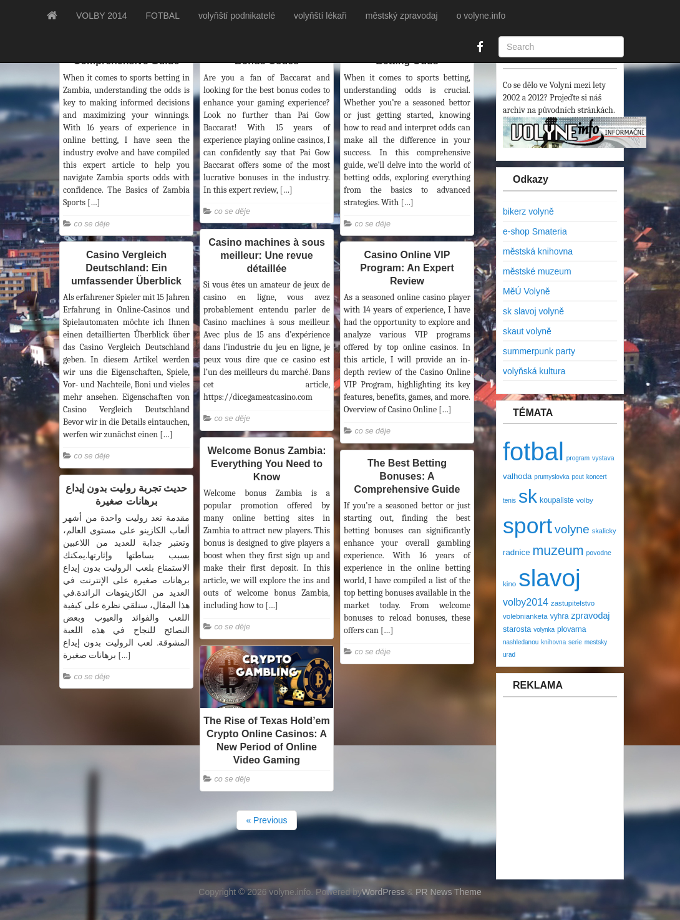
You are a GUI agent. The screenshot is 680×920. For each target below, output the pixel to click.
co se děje (92, 224)
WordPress (383, 892)
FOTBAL (162, 16)
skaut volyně (527, 331)
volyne (572, 529)
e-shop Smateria (535, 231)
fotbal (533, 451)
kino (509, 583)
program (578, 458)
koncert (596, 476)
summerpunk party (539, 351)
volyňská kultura (534, 371)
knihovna (553, 642)
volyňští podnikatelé (236, 16)
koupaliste (557, 500)
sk (527, 496)
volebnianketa (525, 616)
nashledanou (520, 642)
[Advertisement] (578, 794)
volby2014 (525, 602)
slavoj (549, 577)
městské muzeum (537, 271)
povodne (598, 552)
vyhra (559, 616)
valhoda (517, 476)
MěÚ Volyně (526, 291)
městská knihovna (538, 251)
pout (577, 476)
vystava (603, 458)
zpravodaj (590, 616)
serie (575, 642)
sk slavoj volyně (533, 311)
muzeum (557, 550)
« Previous (266, 820)
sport (527, 525)
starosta (517, 629)
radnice (516, 552)
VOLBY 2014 (101, 16)
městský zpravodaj (402, 16)
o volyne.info (481, 16)
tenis (509, 500)
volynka (544, 629)
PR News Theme (448, 892)
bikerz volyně (528, 211)
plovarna (571, 629)
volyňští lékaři (320, 16)
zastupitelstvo (573, 603)
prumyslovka (551, 476)
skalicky (604, 531)
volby (584, 500)
